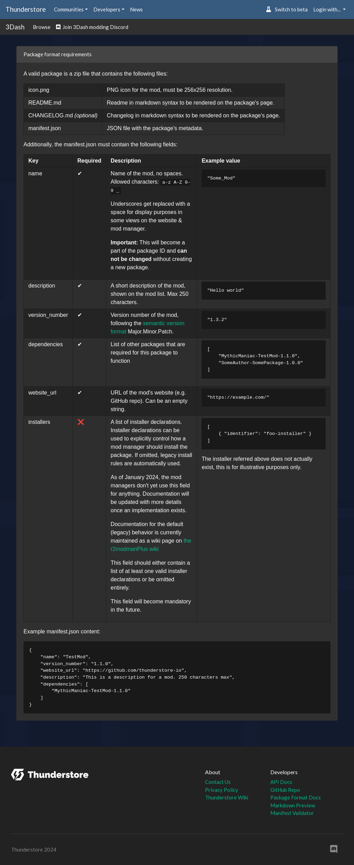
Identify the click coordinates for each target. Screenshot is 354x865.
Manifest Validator (292, 813)
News (136, 9)
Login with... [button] (327, 9)
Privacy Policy (221, 790)
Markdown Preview (292, 805)
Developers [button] (106, 9)
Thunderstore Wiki (226, 797)
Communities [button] (69, 9)
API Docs (281, 782)
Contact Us (218, 782)
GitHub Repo (285, 790)
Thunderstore (26, 9)
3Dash (15, 27)
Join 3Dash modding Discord (92, 27)
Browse (41, 27)
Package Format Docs (295, 797)
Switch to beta (287, 9)
